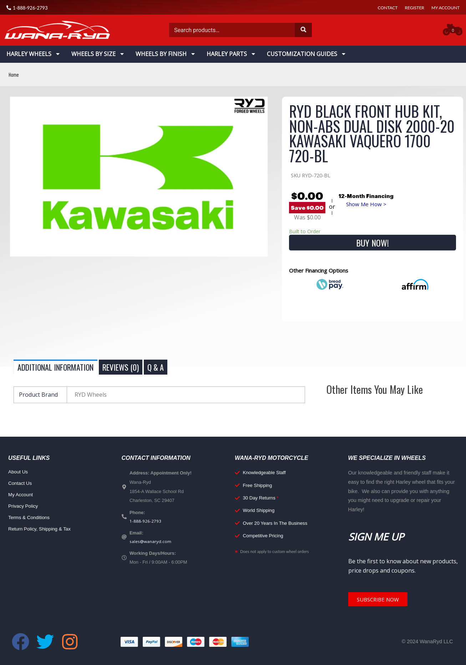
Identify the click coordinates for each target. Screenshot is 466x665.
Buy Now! (372, 242)
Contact (388, 7)
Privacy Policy (24, 506)
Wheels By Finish (166, 53)
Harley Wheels (33, 53)
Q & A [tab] (155, 367)
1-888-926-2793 (145, 521)
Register (414, 7)
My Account (445, 7)
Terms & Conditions (30, 518)
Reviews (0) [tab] (120, 367)
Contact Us (21, 483)
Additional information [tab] (55, 367)
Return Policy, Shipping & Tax (41, 529)
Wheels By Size (98, 53)
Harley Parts (231, 53)
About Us (18, 472)
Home (14, 74)
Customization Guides (306, 53)
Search (303, 30)
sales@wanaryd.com (151, 542)
